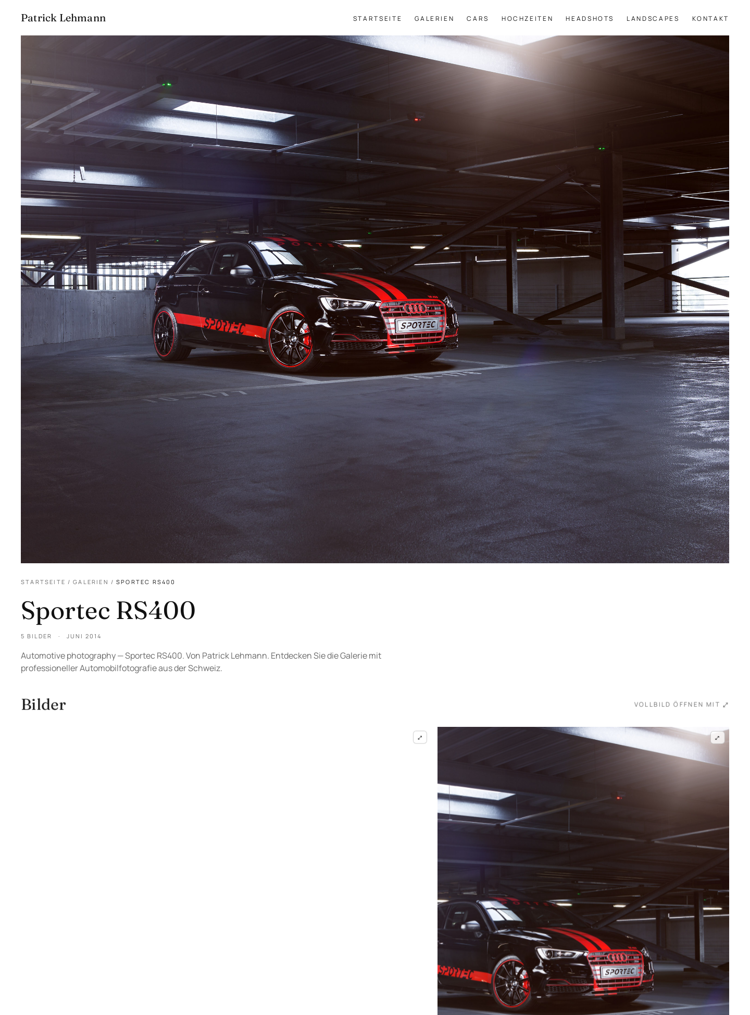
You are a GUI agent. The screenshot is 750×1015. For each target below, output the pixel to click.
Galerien (434, 18)
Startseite (377, 18)
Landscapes (653, 18)
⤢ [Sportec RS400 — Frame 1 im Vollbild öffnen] (419, 737)
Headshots (590, 18)
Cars (478, 18)
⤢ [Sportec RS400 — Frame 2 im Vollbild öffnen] (717, 738)
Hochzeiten (527, 18)
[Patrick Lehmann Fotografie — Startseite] (63, 17)
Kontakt (710, 18)
